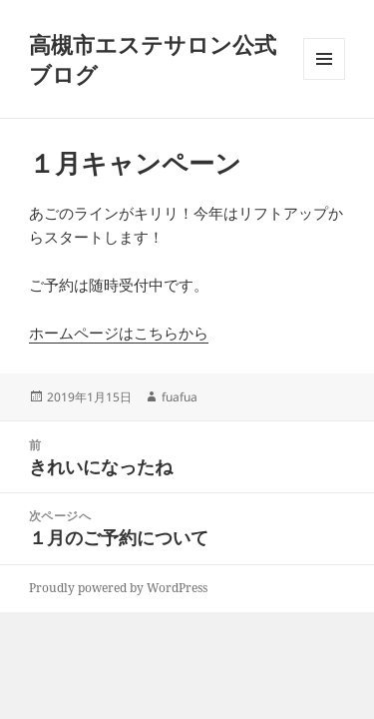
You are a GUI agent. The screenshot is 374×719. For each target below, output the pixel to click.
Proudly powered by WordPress (118, 587)
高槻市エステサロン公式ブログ (152, 59)
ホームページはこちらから (118, 333)
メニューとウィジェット (324, 79)
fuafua (179, 396)
